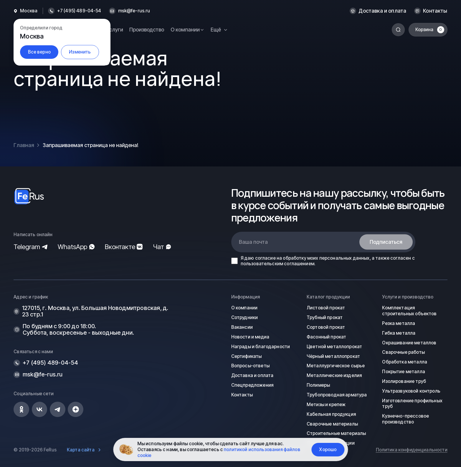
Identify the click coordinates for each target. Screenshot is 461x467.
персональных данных (344, 258)
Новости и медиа (250, 337)
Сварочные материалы (332, 424)
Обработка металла (404, 362)
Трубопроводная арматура (337, 395)
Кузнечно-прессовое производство (405, 419)
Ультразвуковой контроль (411, 391)
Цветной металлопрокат (334, 346)
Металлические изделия (334, 375)
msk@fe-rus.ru (134, 11)
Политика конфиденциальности (411, 450)
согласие (265, 258)
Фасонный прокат (326, 337)
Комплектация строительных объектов (409, 310)
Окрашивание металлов (409, 343)
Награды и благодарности (260, 346)
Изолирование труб (404, 381)
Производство (146, 29)
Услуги (115, 29)
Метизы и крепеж (326, 404)
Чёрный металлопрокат (333, 356)
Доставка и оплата (382, 11)
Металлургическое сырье (336, 365)
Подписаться (386, 242)
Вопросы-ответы (250, 365)
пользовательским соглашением (277, 263)
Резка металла (398, 323)
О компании (244, 308)
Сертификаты (246, 356)
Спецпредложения (252, 385)
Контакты (435, 11)
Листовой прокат (326, 308)
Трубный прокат (325, 317)
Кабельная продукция (331, 414)
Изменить (80, 52)
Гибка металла (398, 333)
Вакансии (242, 327)
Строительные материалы (336, 433)
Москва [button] (28, 11)
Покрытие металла (403, 371)
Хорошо (328, 449)
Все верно (39, 52)
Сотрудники (244, 317)
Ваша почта (253, 242)
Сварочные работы (403, 352)
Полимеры (318, 385)
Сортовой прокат (326, 327)
